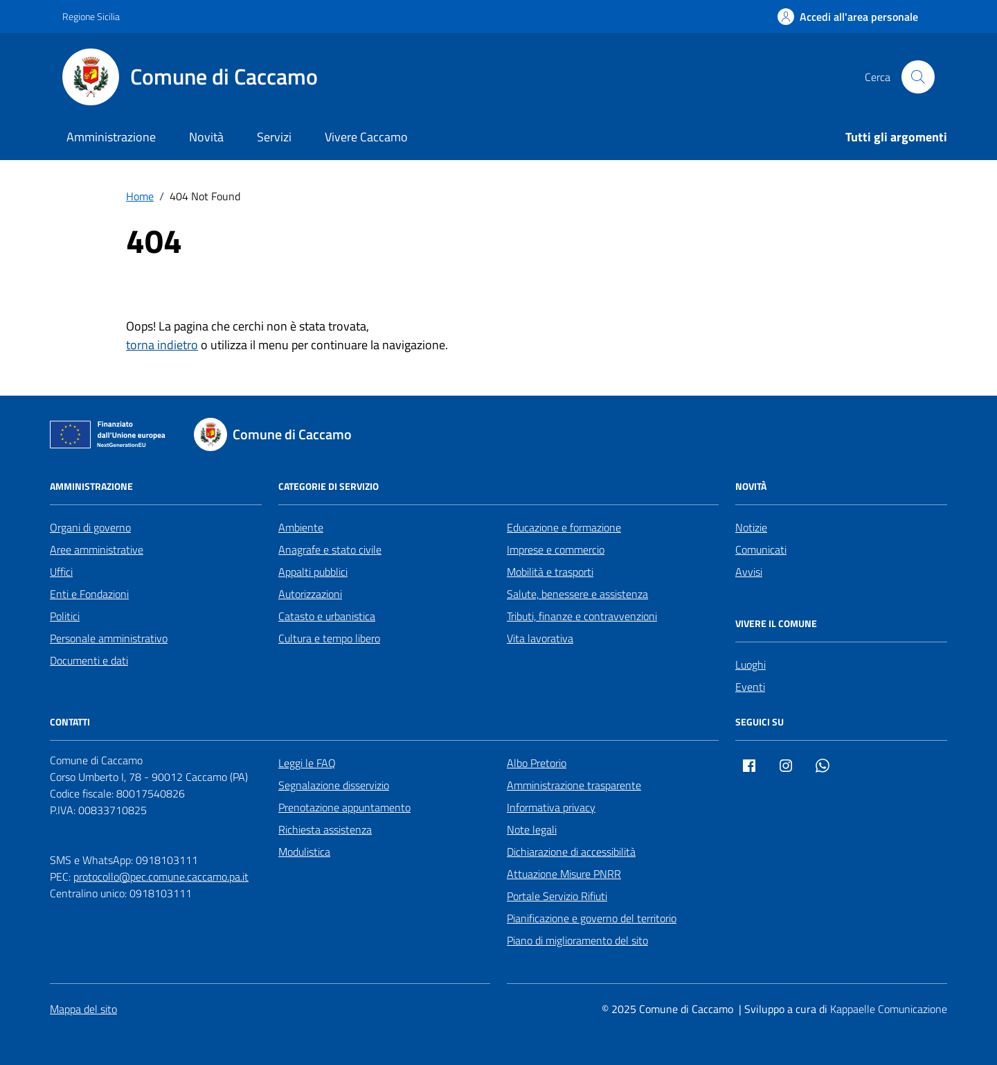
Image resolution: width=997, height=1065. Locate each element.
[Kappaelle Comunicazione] (887, 1009)
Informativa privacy (551, 807)
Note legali (532, 829)
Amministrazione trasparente (574, 785)
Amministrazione (111, 136)
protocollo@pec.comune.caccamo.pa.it (161, 876)
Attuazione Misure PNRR (564, 873)
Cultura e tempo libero (329, 638)
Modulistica (304, 851)
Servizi (274, 136)
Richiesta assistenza (325, 829)
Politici (65, 616)
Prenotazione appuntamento (344, 807)
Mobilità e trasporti (550, 571)
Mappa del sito (83, 1009)
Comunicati (761, 549)
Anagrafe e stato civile (329, 549)
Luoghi (750, 664)
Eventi (750, 686)
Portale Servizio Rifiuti (557, 896)
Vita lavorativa (540, 638)
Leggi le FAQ (307, 763)
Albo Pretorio (536, 763)
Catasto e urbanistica (326, 616)
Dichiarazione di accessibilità (571, 851)
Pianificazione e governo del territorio (591, 918)
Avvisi (748, 571)
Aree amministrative (96, 549)
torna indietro (162, 344)
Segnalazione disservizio (333, 785)
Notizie (751, 527)
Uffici (61, 571)
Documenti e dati (89, 660)
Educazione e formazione (564, 527)
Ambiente (300, 527)
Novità (206, 136)
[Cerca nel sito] (918, 77)
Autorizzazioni (310, 594)
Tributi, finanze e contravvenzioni (582, 616)
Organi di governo (90, 527)
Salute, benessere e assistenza (577, 594)
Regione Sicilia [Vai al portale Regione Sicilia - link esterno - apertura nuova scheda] (91, 16)
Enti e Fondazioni (89, 594)
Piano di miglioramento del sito (577, 940)
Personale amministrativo (109, 638)
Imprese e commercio (555, 549)
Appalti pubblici (313, 571)
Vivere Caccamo (366, 136)
